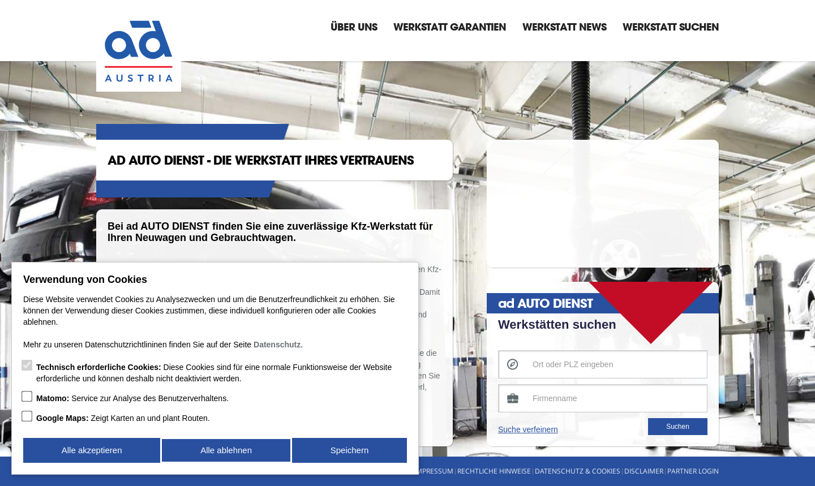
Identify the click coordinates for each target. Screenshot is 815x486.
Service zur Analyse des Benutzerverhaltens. (132, 400)
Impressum (433, 471)
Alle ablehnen (226, 451)
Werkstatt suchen (671, 26)
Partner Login (693, 471)
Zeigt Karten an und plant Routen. (123, 420)
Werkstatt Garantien (449, 26)
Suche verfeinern (528, 429)
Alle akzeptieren (91, 451)
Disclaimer (643, 471)
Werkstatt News (564, 26)
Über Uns (354, 26)
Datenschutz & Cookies (577, 471)
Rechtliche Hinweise (494, 471)
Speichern (350, 451)
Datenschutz (277, 346)
